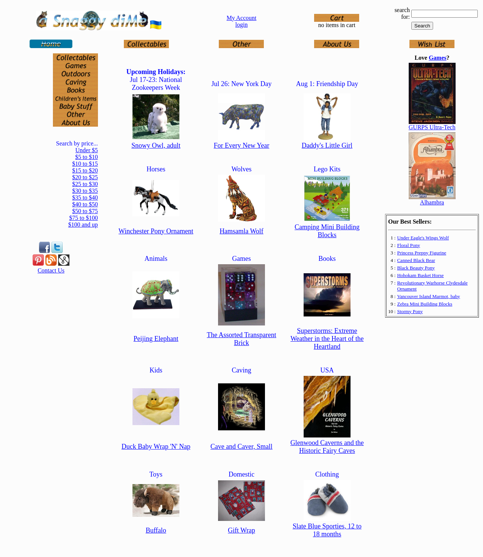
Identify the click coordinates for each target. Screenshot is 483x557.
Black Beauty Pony (416, 268)
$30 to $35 (85, 191)
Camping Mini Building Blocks (327, 231)
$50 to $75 (85, 211)
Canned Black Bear (416, 260)
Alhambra (432, 202)
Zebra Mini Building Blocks (424, 304)
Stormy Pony (410, 311)
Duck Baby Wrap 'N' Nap (156, 446)
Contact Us (51, 270)
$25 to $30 (85, 184)
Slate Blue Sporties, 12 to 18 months (327, 530)
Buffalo (156, 530)
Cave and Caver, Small (241, 446)
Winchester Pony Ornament (156, 231)
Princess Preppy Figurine (421, 253)
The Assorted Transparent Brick (241, 339)
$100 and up (83, 224)
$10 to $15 (85, 163)
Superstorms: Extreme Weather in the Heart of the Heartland (327, 338)
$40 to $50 (85, 204)
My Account (242, 18)
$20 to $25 (85, 177)
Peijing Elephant (156, 338)
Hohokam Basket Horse (420, 275)
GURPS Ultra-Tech (432, 127)
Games (437, 57)
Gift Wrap (241, 530)
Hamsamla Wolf (241, 231)
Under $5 (86, 150)
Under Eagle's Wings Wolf (423, 238)
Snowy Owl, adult (156, 145)
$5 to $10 (86, 157)
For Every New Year (241, 145)
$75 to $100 (83, 218)
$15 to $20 (85, 170)
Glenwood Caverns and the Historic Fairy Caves (327, 446)
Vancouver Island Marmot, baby (428, 296)
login (241, 24)
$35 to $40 (85, 197)
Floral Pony (408, 245)
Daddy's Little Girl (327, 145)
